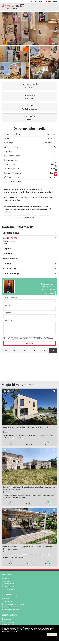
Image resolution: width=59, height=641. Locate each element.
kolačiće (20, 628)
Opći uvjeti (7, 599)
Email (7, 305)
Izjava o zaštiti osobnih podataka (15, 604)
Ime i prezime (11, 298)
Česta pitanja (8, 602)
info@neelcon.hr (8, 589)
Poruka (8, 320)
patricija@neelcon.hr (47, 289)
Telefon (8, 313)
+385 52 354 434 (8, 587)
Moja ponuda (49, 293)
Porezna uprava (9, 625)
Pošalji (29, 343)
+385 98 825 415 (35, 1)
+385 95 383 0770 (49, 287)
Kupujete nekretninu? (11, 607)
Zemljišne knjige (9, 622)
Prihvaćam (52, 634)
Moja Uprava (8, 619)
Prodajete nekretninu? (11, 610)
